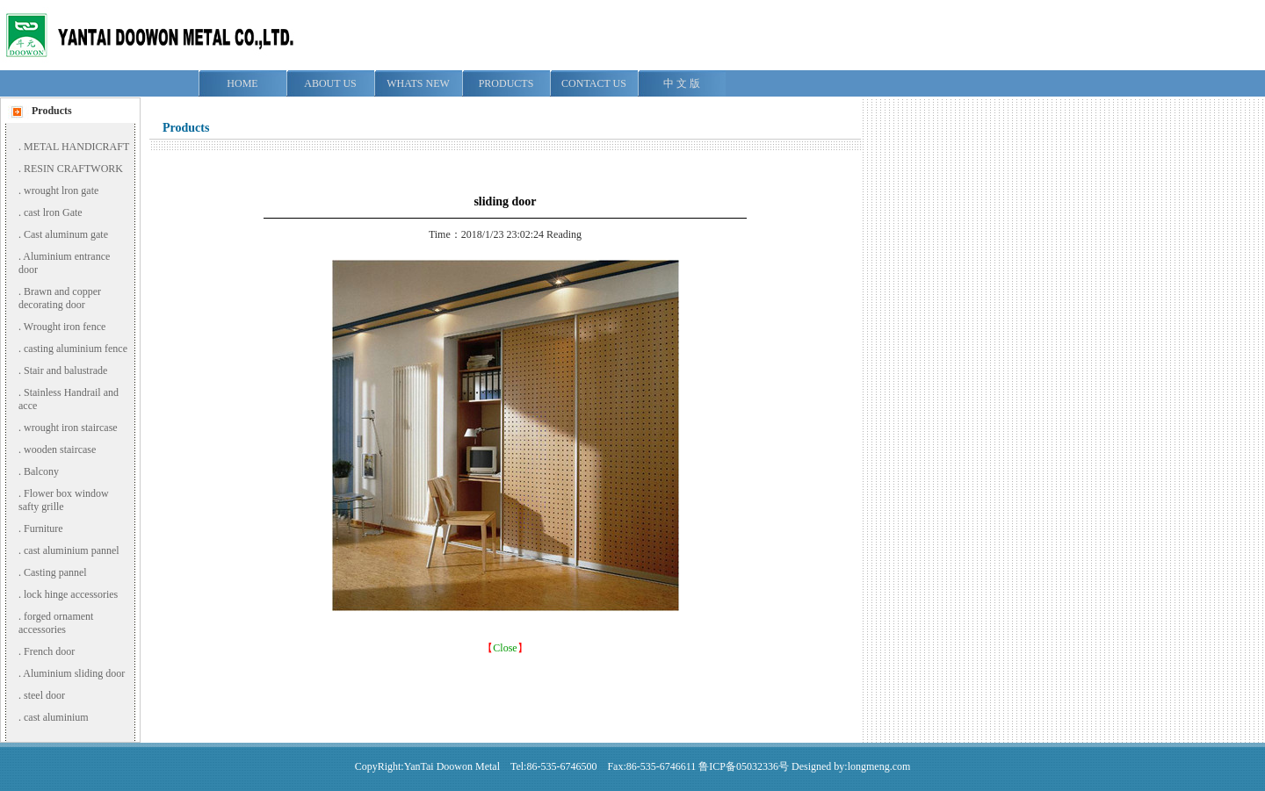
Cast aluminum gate (66, 234)
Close (505, 648)
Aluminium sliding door (74, 673)
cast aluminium (56, 717)
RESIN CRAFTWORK (73, 168)
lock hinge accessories (71, 594)
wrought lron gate (61, 190)
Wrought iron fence (64, 326)
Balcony (41, 471)
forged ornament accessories (55, 623)
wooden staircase (60, 449)
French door (49, 651)
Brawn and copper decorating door (59, 298)
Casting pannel (55, 572)
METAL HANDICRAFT (76, 146)
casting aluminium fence (75, 348)
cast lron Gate (53, 212)
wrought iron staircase (71, 427)
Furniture (43, 528)
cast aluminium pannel (71, 550)
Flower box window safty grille (63, 500)
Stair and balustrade (65, 370)
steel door (44, 695)
